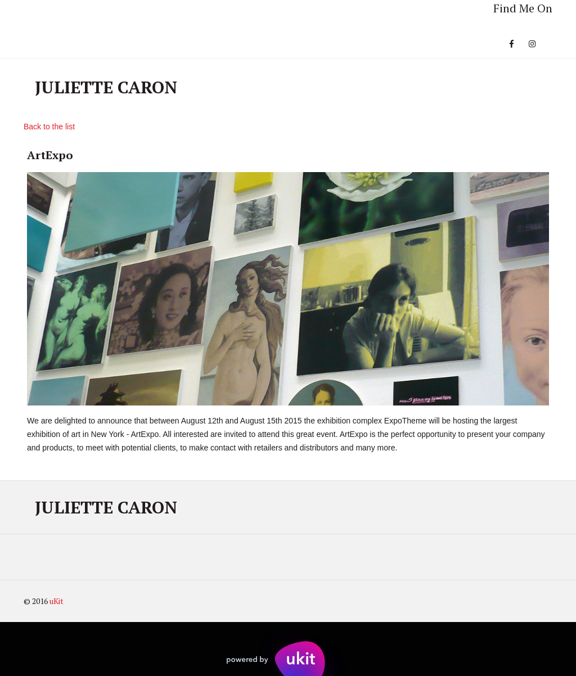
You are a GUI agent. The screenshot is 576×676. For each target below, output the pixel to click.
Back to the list (49, 126)
